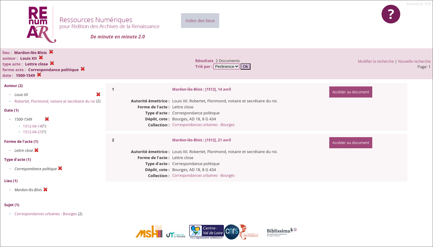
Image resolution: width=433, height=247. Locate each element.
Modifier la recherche (376, 61)
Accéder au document (350, 92)
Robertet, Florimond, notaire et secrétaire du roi (54, 101)
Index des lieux (200, 20)
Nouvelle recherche (414, 61)
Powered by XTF (418, 4)
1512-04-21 (32, 131)
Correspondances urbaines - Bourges (45, 213)
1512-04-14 (32, 126)
